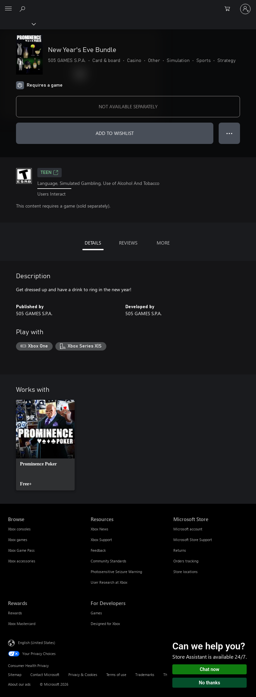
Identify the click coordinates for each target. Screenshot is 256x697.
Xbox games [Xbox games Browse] (17, 539)
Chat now (209, 669)
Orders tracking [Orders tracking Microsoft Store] (185, 561)
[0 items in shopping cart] (229, 9)
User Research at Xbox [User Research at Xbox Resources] (109, 582)
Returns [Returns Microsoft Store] (179, 550)
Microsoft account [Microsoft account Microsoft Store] (187, 529)
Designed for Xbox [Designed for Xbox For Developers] (105, 623)
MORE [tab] (163, 243)
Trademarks (144, 674)
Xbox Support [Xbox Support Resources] (101, 539)
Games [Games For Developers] (96, 613)
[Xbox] (17, 23)
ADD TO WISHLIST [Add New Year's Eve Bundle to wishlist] (115, 133)
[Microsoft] (127, 5)
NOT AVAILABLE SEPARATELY (128, 106)
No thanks (209, 682)
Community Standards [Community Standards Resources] (108, 561)
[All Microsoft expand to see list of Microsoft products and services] (8, 9)
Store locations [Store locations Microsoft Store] (185, 571)
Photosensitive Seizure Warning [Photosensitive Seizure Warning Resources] (116, 571)
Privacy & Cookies (82, 674)
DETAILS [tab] (93, 243)
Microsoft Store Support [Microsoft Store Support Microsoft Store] (192, 539)
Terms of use (116, 674)
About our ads (19, 684)
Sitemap (14, 674)
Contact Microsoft (44, 674)
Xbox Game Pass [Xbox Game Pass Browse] (21, 550)
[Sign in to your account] (245, 9)
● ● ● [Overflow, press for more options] (229, 133)
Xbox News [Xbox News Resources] (99, 529)
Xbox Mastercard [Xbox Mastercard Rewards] (21, 623)
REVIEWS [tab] (128, 243)
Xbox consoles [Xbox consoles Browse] (19, 529)
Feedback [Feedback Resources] (98, 550)
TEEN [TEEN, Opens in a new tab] (49, 172)
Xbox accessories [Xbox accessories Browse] (21, 561)
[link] (45, 445)
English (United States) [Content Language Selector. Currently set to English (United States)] (36, 642)
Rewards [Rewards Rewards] (15, 613)
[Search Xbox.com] (23, 8)
